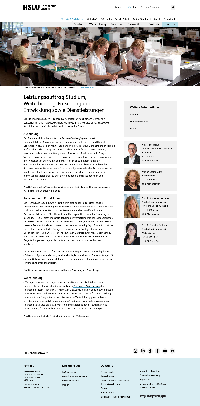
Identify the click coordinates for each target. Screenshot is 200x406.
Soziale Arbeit (122, 19)
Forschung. (93, 203)
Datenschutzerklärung (150, 375)
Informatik (106, 19)
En (134, 7)
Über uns (169, 24)
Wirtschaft (92, 19)
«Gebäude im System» (34, 255)
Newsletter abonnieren (150, 371)
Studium (79, 24)
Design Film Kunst (141, 19)
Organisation (69, 88)
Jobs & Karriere (107, 376)
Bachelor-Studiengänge (73, 138)
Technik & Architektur (72, 19)
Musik (157, 19)
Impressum (145, 379)
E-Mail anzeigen (152, 160)
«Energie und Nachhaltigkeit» (64, 255)
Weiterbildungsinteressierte (74, 376)
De (129, 7)
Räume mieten (107, 392)
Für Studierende (69, 372)
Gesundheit (169, 19)
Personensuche (108, 372)
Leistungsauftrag (87, 88)
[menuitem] (79, 24)
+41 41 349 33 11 (31, 384)
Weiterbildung (97, 24)
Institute (154, 24)
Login (118, 7)
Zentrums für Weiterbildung (86, 286)
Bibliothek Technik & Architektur (115, 397)
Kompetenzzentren (139, 121)
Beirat (133, 128)
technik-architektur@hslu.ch (36, 387)
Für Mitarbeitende (70, 380)
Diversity (105, 388)
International (136, 24)
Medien (65, 385)
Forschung (117, 24)
